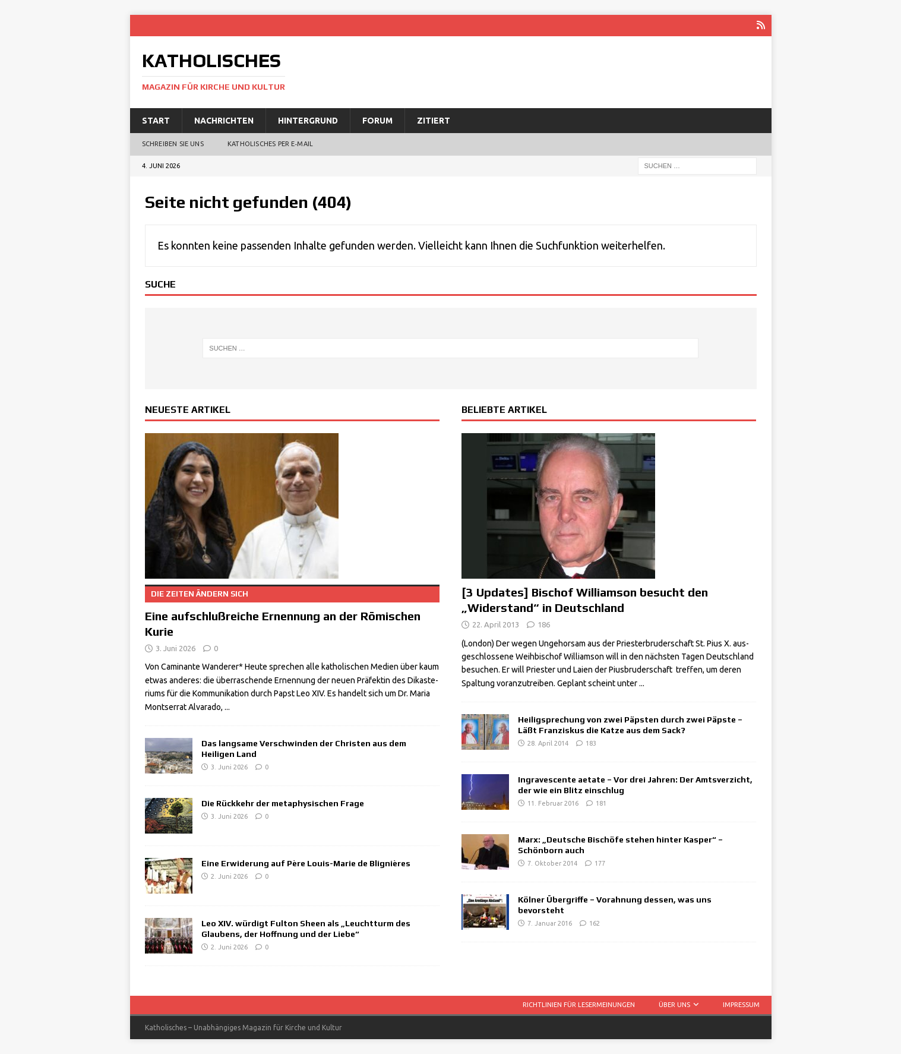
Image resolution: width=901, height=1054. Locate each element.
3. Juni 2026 (175, 647)
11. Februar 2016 (552, 803)
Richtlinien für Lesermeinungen (579, 1004)
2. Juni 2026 (229, 876)
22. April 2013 (495, 624)
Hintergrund (308, 120)
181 (601, 803)
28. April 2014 (547, 743)
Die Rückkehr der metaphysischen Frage (282, 802)
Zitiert (433, 120)
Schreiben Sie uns (173, 143)
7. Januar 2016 (549, 923)
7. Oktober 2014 (552, 863)
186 (544, 624)
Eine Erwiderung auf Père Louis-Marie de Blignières (305, 862)
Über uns (674, 1004)
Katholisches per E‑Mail (270, 143)
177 (600, 863)
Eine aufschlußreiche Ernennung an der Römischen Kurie (292, 611)
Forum (377, 120)
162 (594, 923)
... (227, 706)
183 (591, 743)
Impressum (741, 1004)
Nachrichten (224, 120)
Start (156, 120)
